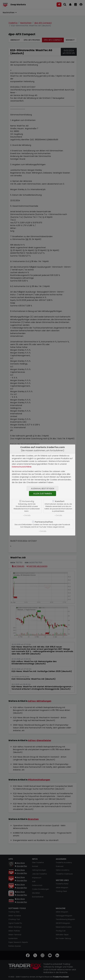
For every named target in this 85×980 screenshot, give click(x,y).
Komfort (59, 501)
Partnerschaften (44, 522)
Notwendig (28, 501)
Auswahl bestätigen (42, 488)
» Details (27, 515)
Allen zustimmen (42, 493)
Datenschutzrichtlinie (21, 466)
